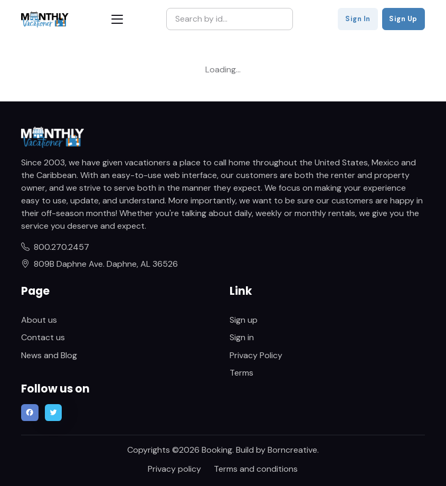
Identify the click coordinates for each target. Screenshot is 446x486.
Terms (241, 372)
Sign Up (403, 18)
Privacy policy (174, 468)
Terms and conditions (256, 468)
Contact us (43, 337)
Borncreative (292, 449)
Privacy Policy (256, 355)
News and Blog (49, 355)
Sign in (242, 337)
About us (39, 319)
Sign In (358, 18)
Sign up (244, 319)
